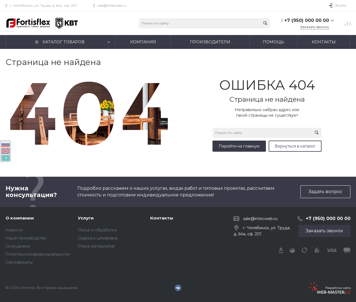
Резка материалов (96, 246)
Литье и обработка (97, 230)
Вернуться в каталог (295, 146)
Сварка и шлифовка (97, 238)
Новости (14, 230)
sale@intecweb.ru (112, 5)
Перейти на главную (239, 146)
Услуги (86, 218)
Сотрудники (18, 246)
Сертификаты (19, 262)
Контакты (161, 218)
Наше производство (26, 238)
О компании (20, 218)
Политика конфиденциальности (38, 254)
